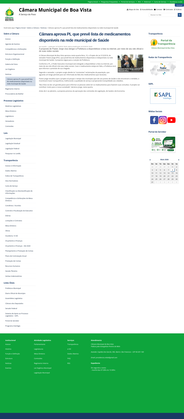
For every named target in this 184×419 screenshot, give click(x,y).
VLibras (179, 9)
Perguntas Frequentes (109, 2)
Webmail (147, 2)
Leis (6, 133)
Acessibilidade (147, 9)
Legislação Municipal (42, 373)
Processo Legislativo (13, 100)
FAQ (69, 358)
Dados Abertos (73, 354)
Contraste (169, 9)
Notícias (44, 28)
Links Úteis (9, 283)
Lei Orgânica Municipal (42, 368)
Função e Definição (12, 354)
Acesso (8, 344)
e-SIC (69, 349)
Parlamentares (39, 344)
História (8, 349)
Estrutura (9, 358)
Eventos (8, 368)
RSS (139, 2)
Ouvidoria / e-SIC (176, 2)
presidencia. (100, 357)
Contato (159, 9)
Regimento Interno (41, 363)
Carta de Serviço (160, 2)
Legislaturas (38, 349)
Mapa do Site (134, 9)
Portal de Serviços (128, 2)
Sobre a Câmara (33, 28)
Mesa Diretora (39, 354)
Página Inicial (93, 2)
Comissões (38, 358)
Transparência (11, 160)
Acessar (179, 5)
